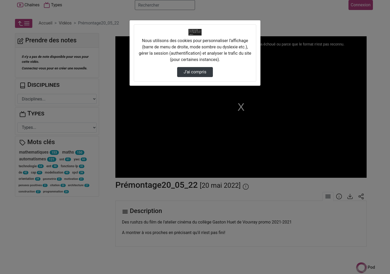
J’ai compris (195, 71)
